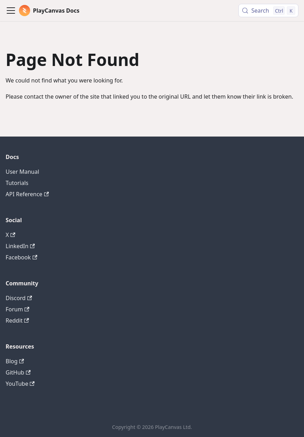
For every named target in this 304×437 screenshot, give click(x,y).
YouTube (20, 384)
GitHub (18, 372)
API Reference (27, 194)
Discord (19, 298)
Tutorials (17, 183)
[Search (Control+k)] (268, 10)
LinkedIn (20, 246)
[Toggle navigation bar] (11, 10)
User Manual (22, 172)
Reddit (17, 320)
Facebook (21, 257)
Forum (17, 309)
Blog (15, 361)
